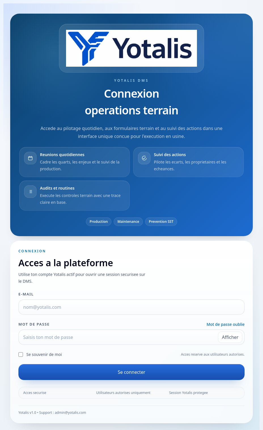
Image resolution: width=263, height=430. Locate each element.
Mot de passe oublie (226, 324)
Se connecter (131, 372)
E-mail (26, 294)
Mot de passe (34, 324)
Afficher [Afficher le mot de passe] (230, 337)
